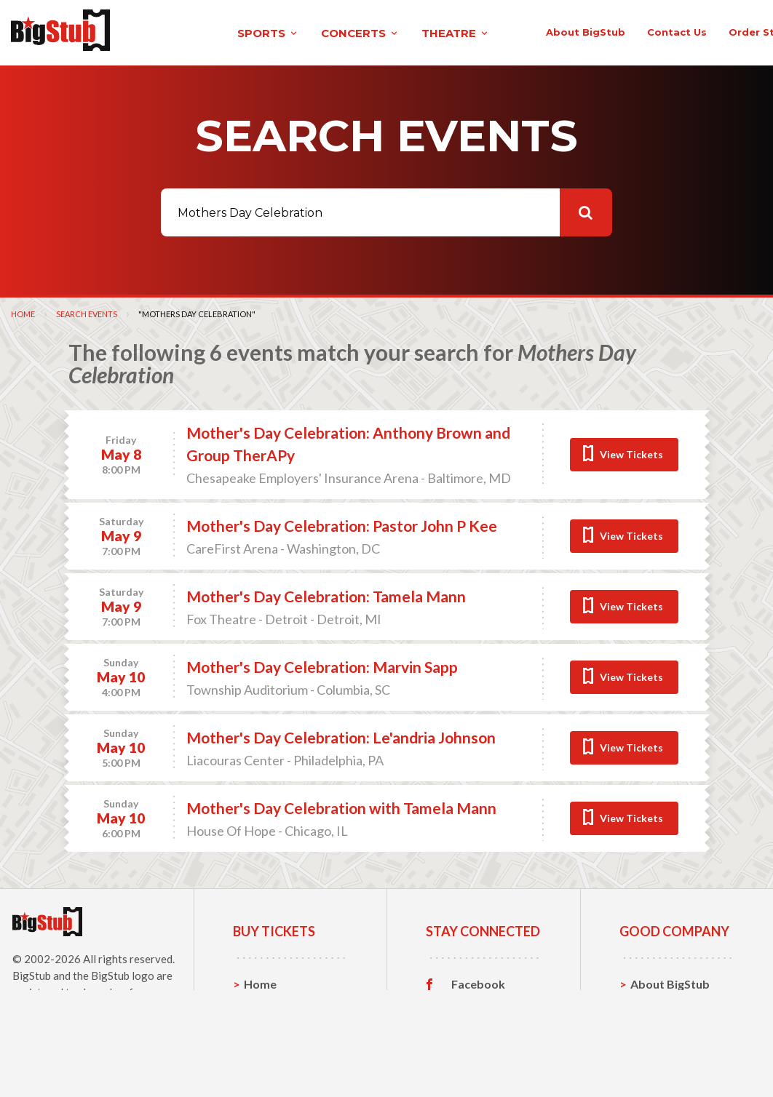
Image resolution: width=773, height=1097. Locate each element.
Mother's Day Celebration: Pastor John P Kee (341, 523)
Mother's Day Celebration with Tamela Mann (341, 806)
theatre (354, 32)
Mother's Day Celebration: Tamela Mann (326, 594)
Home (23, 311)
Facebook (478, 982)
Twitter (472, 1004)
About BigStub (472, 30)
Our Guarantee (671, 1049)
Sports (262, 1004)
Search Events (86, 311)
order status (651, 30)
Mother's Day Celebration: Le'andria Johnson (341, 735)
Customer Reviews (478, 1052)
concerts (258, 32)
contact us (564, 30)
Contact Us (660, 1004)
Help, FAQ (657, 1027)
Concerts (269, 1027)
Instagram (479, 1027)
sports (166, 32)
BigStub (31, 973)
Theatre (266, 1049)
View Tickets (631, 452)
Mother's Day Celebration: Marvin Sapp (322, 664)
